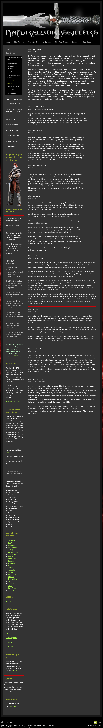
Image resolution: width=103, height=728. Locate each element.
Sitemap (9, 722)
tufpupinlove (12, 545)
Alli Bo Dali (12, 574)
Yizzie (10, 581)
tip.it (7, 633)
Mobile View (97, 725)
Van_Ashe (11, 570)
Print (3, 722)
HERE (8, 452)
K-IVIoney (11, 563)
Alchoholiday (12, 547)
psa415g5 (11, 565)
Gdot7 (10, 543)
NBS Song (17, 356)
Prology (10, 550)
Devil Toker (12, 588)
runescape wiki (11, 638)
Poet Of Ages (12, 554)
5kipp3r (10, 568)
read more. (16, 670)
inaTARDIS (12, 559)
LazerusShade (13, 552)
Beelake (11, 561)
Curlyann (11, 583)
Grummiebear (13, 579)
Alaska (10, 572)
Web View (91, 725)
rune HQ (9, 642)
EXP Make (11, 590)
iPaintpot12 (12, 541)
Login (99, 722)
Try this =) (9, 601)
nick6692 (11, 577)
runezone (9, 646)
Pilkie (10, 586)
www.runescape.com (13, 401)
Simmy (10, 556)
